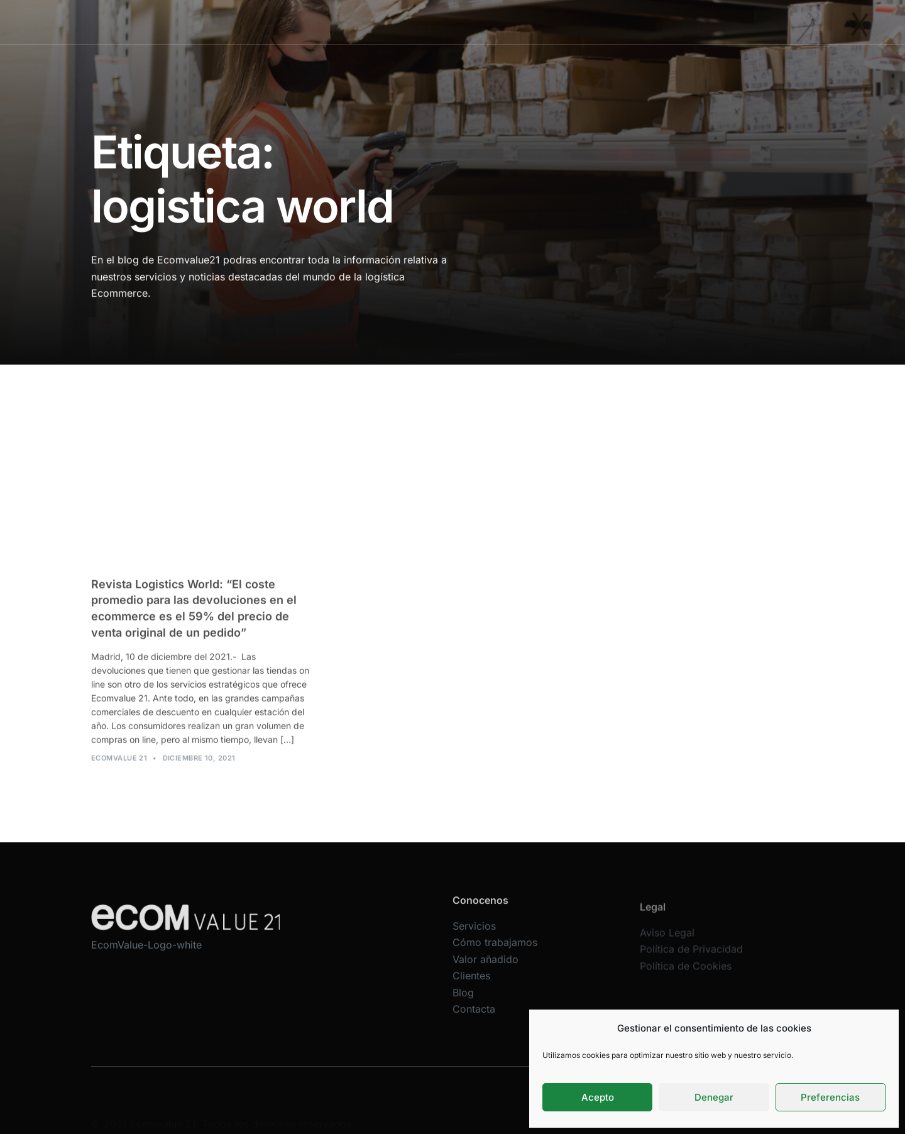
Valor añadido (529, 21)
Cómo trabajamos (444, 21)
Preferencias (830, 1097)
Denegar (713, 1097)
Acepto (597, 1097)
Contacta (687, 21)
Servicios (369, 21)
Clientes (594, 21)
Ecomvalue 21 (119, 765)
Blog (639, 21)
